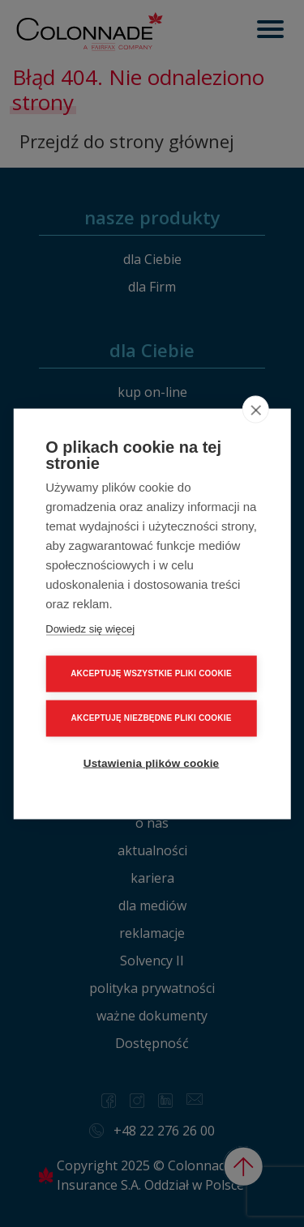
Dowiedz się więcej (90, 627)
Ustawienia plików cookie (151, 762)
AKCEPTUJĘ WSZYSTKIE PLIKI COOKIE (151, 672)
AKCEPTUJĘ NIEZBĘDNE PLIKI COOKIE (151, 717)
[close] (255, 408)
